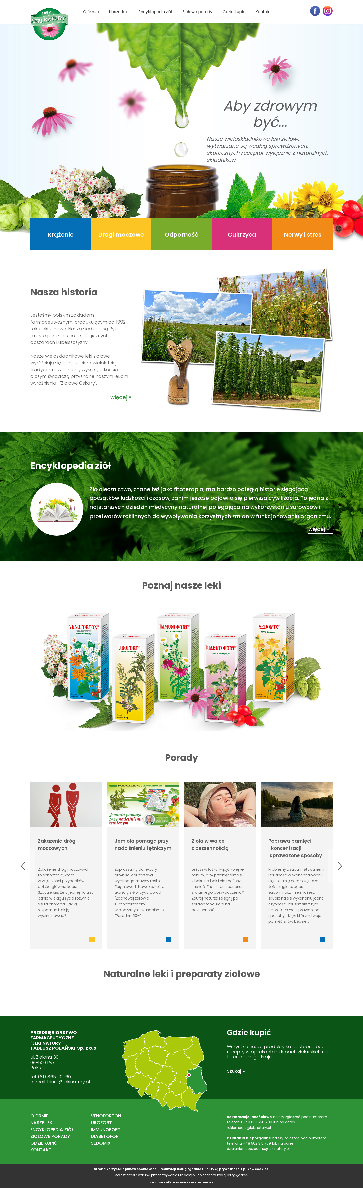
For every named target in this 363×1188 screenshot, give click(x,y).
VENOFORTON (106, 1116)
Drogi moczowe (121, 235)
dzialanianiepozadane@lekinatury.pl (258, 1148)
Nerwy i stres (302, 235)
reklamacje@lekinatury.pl (249, 1127)
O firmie (91, 12)
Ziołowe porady (197, 12)
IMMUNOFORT (106, 1129)
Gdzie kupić (234, 12)
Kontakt (263, 12)
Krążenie (61, 235)
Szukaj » (236, 1071)
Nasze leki (118, 12)
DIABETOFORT (106, 1136)
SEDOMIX (101, 1143)
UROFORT (101, 1122)
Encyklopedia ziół (155, 12)
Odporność (181, 235)
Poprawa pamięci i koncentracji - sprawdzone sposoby (295, 848)
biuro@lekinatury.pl (68, 1082)
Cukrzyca (242, 235)
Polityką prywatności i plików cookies (236, 1169)
